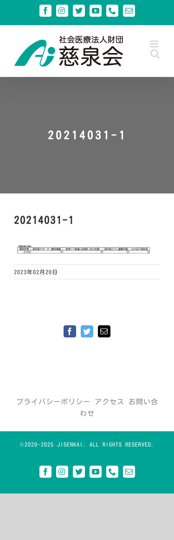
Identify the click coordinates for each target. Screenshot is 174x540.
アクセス (109, 401)
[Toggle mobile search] (155, 54)
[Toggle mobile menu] (155, 44)
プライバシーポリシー (53, 401)
